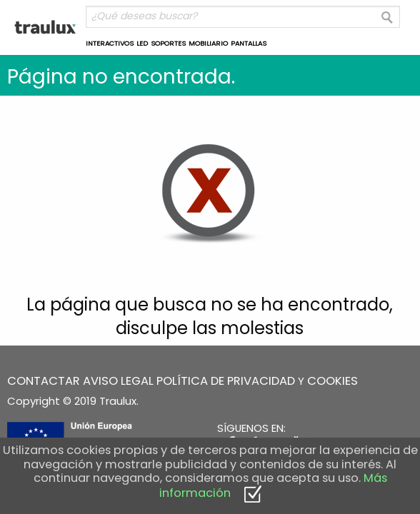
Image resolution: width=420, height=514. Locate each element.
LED (142, 43)
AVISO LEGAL (118, 381)
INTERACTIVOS (110, 43)
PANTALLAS (248, 43)
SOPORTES (168, 43)
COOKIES (332, 381)
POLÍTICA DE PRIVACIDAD (225, 381)
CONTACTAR (43, 381)
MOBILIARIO (208, 43)
